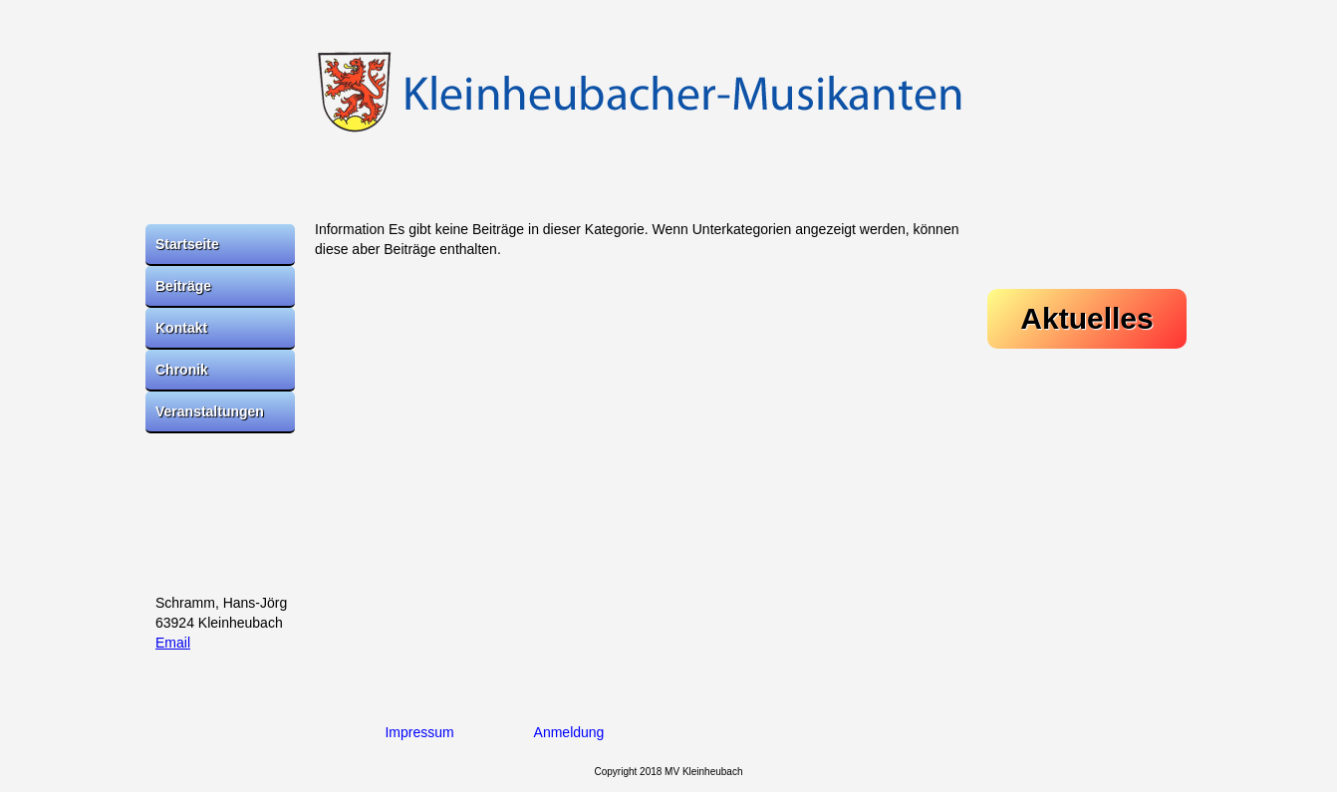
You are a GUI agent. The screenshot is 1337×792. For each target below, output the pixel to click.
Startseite (187, 244)
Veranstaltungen (209, 411)
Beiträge (183, 286)
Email (172, 643)
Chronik (181, 370)
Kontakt (181, 328)
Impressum (419, 732)
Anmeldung (569, 732)
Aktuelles (1086, 318)
